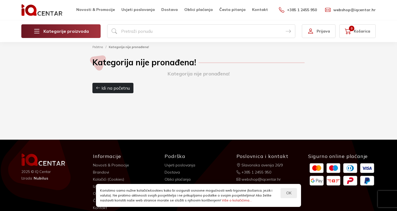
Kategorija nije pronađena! (129, 47)
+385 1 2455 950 (298, 10)
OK (288, 193)
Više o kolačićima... (237, 200)
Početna (97, 47)
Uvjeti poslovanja (138, 9)
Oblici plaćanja (198, 9)
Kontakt (260, 9)
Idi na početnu (113, 88)
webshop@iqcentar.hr (350, 10)
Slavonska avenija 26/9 (260, 165)
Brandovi (101, 172)
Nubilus (41, 178)
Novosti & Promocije (95, 9)
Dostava (169, 9)
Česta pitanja (232, 9)
